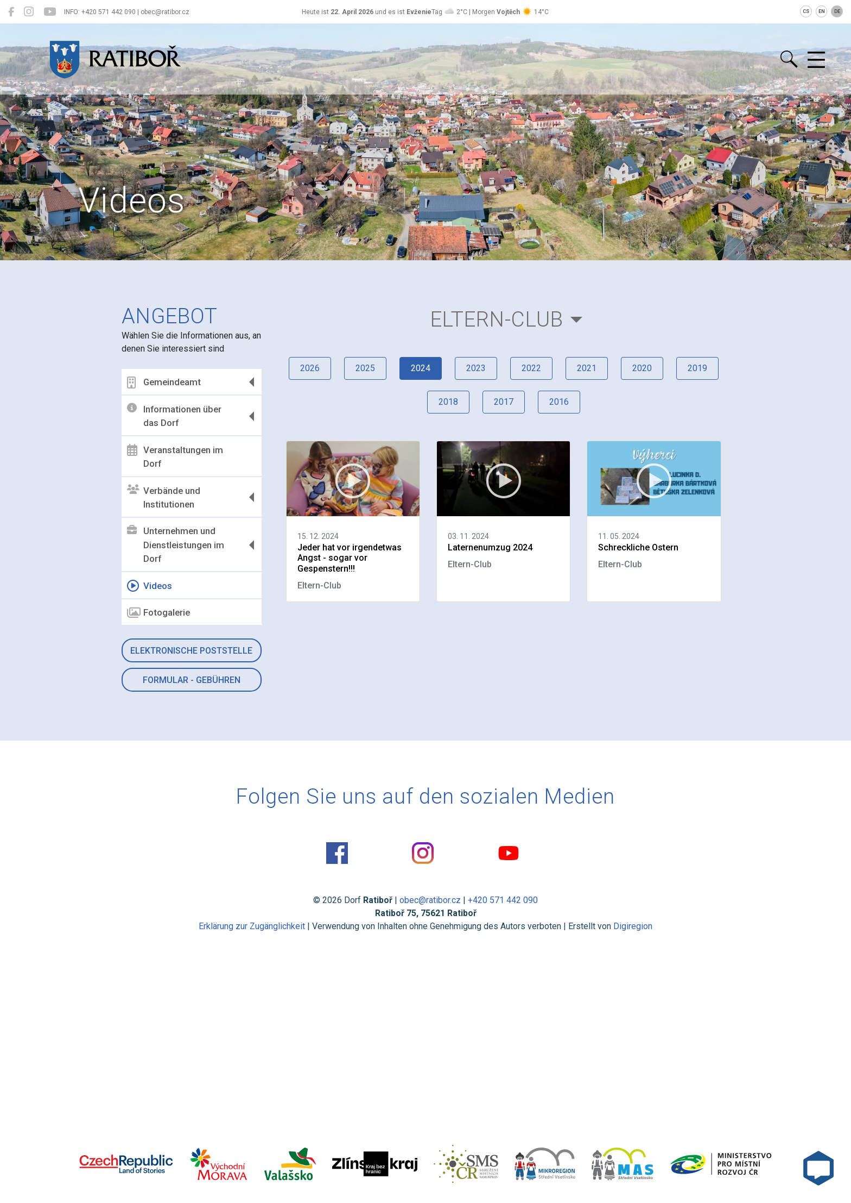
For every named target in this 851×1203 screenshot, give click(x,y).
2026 (310, 368)
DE (837, 11)
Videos (149, 586)
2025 (365, 368)
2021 (586, 368)
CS (806, 11)
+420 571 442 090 (503, 900)
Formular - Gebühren (191, 680)
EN (821, 11)
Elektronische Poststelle (191, 651)
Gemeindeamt (164, 383)
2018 (448, 402)
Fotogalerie (158, 613)
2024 (420, 368)
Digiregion (632, 926)
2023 (476, 368)
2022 (531, 368)
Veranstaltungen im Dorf (175, 456)
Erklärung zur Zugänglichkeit (252, 926)
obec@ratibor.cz (430, 900)
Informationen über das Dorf (174, 415)
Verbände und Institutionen (163, 497)
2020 (642, 368)
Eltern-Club (496, 319)
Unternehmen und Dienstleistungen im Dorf (175, 544)
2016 (559, 402)
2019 (697, 368)
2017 (503, 402)
